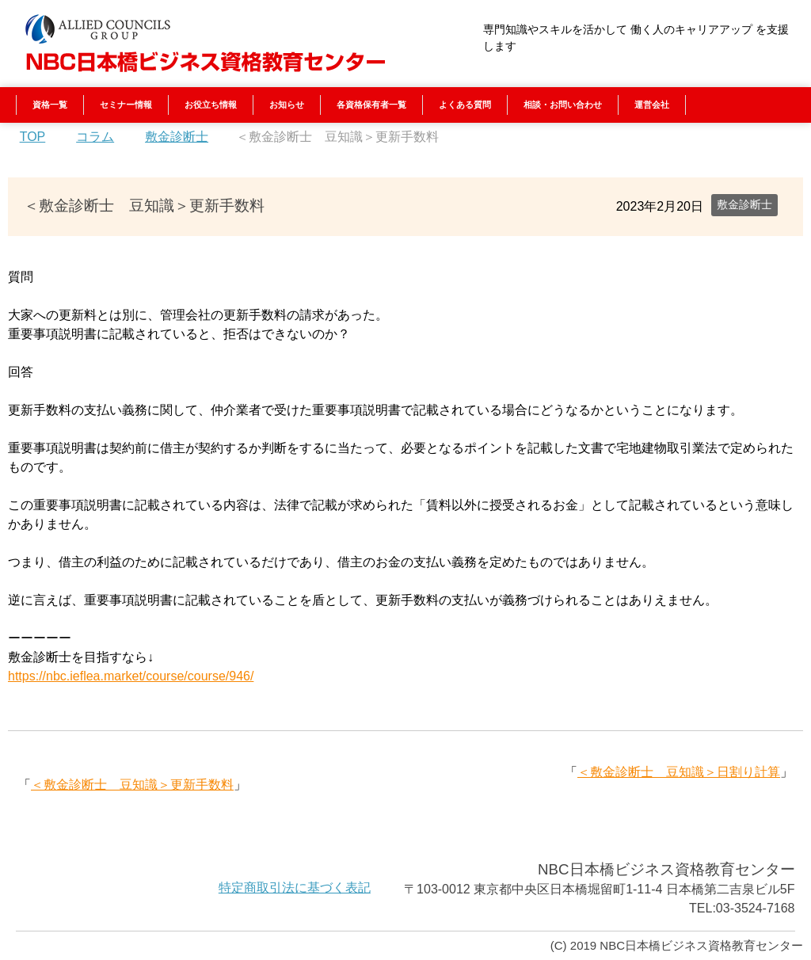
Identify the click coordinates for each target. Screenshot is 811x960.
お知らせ (286, 104)
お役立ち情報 (211, 104)
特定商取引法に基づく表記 (295, 887)
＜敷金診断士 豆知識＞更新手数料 (132, 784)
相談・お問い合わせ (563, 104)
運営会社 (651, 104)
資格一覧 (49, 104)
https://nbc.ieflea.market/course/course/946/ (130, 676)
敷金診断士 (744, 204)
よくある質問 (465, 104)
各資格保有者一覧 (371, 104)
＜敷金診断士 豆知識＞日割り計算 (678, 772)
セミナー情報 (126, 104)
